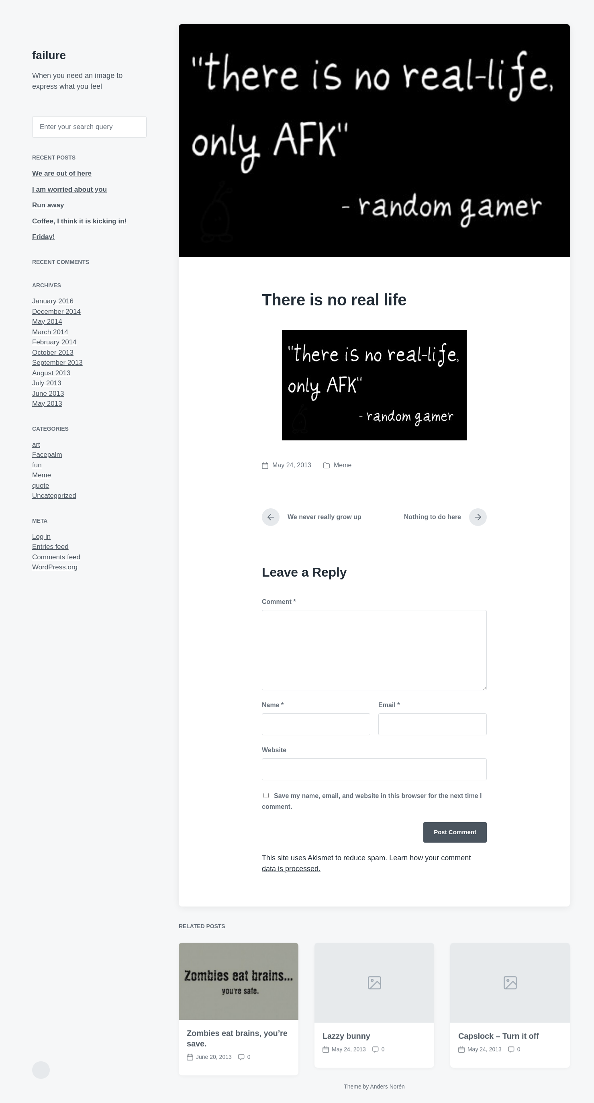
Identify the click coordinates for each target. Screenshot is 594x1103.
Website (274, 750)
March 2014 (50, 332)
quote (40, 485)
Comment (279, 601)
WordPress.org (55, 567)
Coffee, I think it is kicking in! (79, 221)
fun (37, 465)
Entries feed (50, 546)
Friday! (43, 237)
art (36, 444)
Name (273, 705)
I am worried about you (69, 189)
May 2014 (47, 321)
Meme (41, 475)
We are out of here (62, 173)
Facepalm (47, 454)
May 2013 (47, 403)
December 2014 (56, 311)
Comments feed (56, 557)
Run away (48, 205)
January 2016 (52, 301)
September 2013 (57, 362)
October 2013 (52, 352)
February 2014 (54, 342)
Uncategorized (54, 495)
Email (389, 705)
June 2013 (48, 393)
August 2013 (51, 373)
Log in (41, 536)
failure (49, 55)
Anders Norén (387, 1086)
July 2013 (46, 383)
